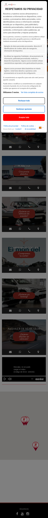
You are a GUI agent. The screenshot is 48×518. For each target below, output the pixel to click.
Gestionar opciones (24, 109)
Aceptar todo (24, 117)
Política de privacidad (11, 126)
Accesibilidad (30, 129)
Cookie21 (18, 129)
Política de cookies (27, 126)
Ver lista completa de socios (32, 92)
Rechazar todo (24, 101)
